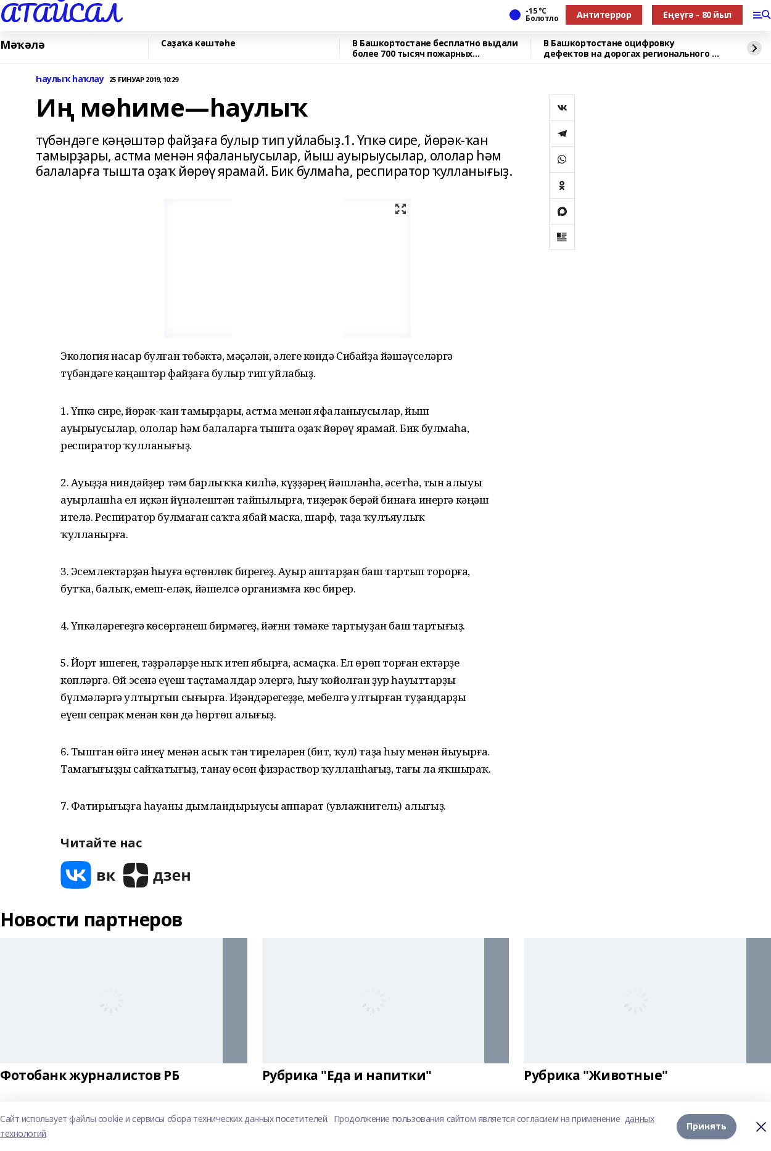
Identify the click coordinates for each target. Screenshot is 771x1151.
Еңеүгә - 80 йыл (697, 14)
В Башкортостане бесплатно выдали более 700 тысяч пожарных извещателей (435, 48)
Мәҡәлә (22, 45)
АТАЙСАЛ (60, 13)
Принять (706, 1126)
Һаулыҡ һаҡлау (70, 79)
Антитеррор (604, 14)
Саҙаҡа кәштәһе (198, 43)
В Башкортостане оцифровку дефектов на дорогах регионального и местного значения (630, 48)
